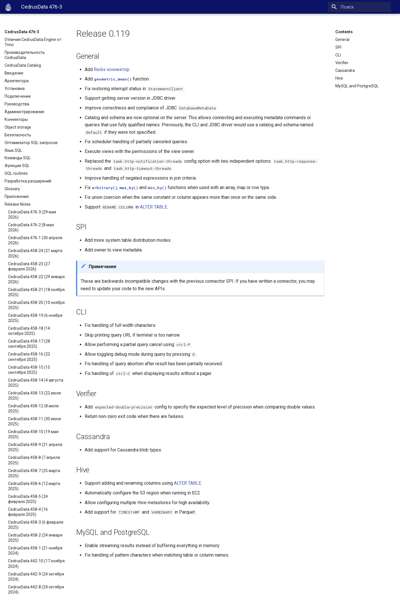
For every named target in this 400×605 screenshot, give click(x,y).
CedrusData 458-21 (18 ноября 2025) (36, 292)
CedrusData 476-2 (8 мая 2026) (31, 227)
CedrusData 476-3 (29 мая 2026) (32, 214)
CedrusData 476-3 (22, 32)
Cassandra (345, 70)
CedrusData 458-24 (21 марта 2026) (35, 253)
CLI (338, 55)
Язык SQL (13, 150)
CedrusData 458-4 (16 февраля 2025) (28, 512)
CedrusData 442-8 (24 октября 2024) (36, 589)
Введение (14, 73)
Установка (15, 88)
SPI (338, 47)
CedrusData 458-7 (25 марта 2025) (34, 473)
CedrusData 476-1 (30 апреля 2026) (35, 240)
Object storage (18, 127)
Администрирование (24, 111)
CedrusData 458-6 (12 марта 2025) (34, 486)
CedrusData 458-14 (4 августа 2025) (35, 383)
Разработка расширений (28, 181)
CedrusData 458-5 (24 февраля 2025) (28, 499)
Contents (344, 32)
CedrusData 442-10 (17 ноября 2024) (36, 563)
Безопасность (18, 135)
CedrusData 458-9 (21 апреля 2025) (35, 447)
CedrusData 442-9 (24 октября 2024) (36, 577)
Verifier (341, 62)
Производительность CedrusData (25, 55)
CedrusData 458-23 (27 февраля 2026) (29, 266)
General (342, 39)
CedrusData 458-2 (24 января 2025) (35, 538)
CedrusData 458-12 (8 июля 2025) (33, 408)
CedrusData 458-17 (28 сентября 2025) (29, 344)
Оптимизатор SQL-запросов (31, 142)
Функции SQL (17, 165)
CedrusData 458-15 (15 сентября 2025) (29, 370)
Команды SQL (18, 158)
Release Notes (18, 204)
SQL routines (16, 173)
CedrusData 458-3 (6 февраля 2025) (35, 525)
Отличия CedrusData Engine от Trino (33, 42)
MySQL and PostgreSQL (357, 86)
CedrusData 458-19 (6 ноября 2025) (35, 318)
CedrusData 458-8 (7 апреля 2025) (34, 460)
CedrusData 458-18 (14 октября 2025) (29, 331)
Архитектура (17, 80)
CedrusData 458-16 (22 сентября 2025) (29, 357)
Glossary (12, 188)
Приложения (17, 196)
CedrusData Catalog (23, 65)
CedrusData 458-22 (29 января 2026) (36, 279)
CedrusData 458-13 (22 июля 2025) (34, 395)
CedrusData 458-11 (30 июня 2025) (34, 421)
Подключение (18, 96)
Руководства (17, 104)
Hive (339, 78)
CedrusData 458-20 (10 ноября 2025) (36, 305)
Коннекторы (16, 119)
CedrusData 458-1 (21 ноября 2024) (35, 550)
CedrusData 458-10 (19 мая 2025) (33, 434)
